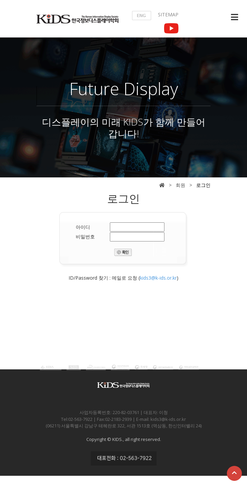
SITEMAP (168, 14)
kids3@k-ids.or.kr (158, 278)
